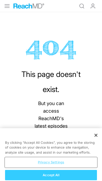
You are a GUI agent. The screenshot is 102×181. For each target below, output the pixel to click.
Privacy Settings (51, 165)
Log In (93, 6)
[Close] (95, 138)
